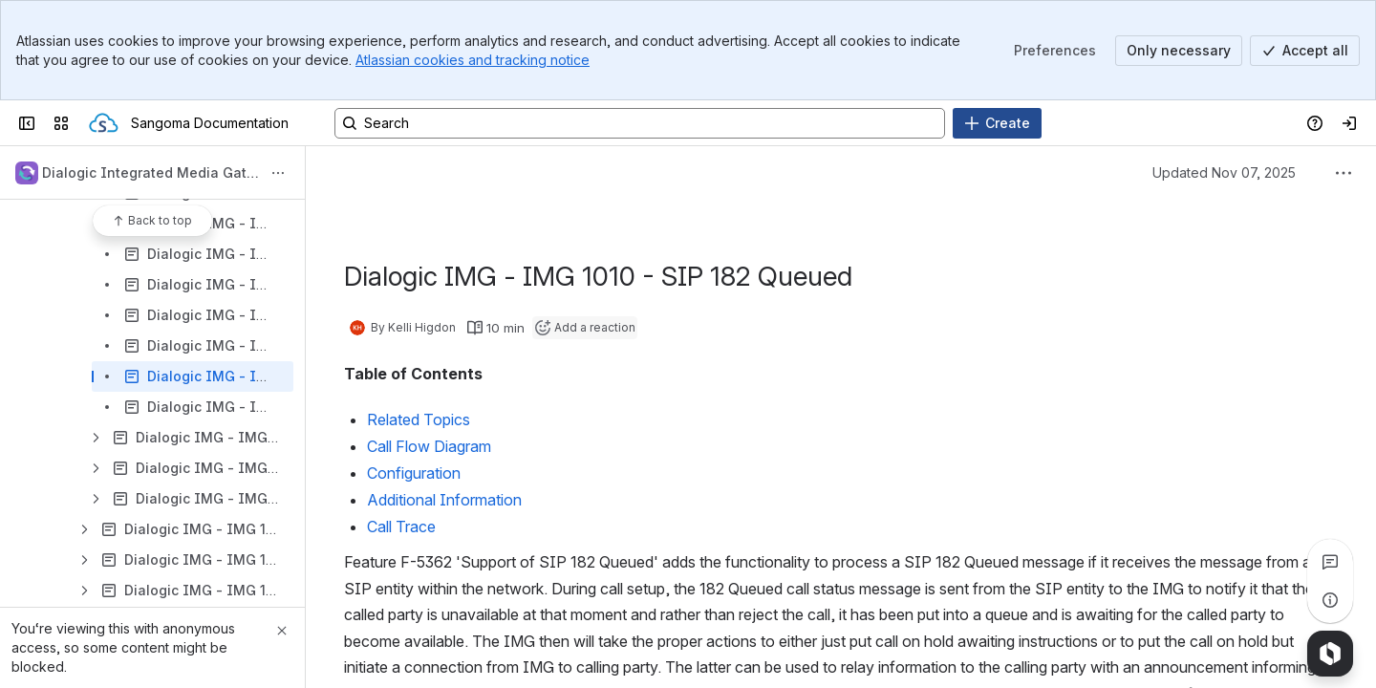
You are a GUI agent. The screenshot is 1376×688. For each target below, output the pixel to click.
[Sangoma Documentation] (103, 123)
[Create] (997, 123)
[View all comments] (1330, 562)
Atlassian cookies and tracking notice (472, 60)
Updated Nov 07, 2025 (1224, 172)
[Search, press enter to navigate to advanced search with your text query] (639, 123)
